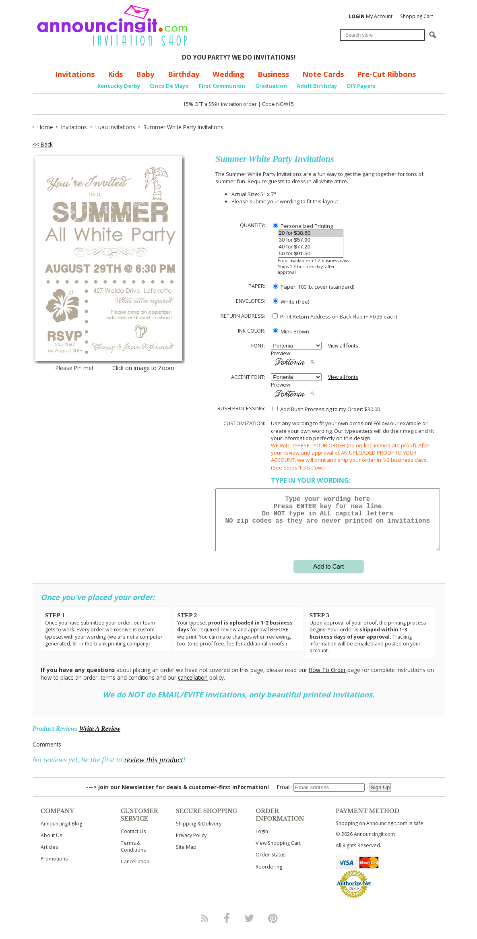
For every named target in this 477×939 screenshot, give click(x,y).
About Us (51, 845)
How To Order (327, 679)
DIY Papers (361, 85)
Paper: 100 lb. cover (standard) (313, 286)
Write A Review (99, 738)
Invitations (75, 74)
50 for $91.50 (310, 253)
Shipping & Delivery (198, 833)
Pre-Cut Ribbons (386, 74)
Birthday (183, 74)
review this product (153, 769)
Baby (145, 74)
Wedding (228, 74)
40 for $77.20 (310, 247)
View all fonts (343, 346)
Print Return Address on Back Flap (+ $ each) (335, 316)
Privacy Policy (191, 845)
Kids (115, 74)
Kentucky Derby (118, 85)
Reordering (269, 876)
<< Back (43, 144)
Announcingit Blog (61, 833)
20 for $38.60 (310, 233)
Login (262, 841)
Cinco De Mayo (169, 85)
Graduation (271, 85)
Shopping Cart (416, 16)
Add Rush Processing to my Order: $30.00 (326, 409)
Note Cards (323, 74)
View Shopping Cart (278, 852)
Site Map (186, 856)
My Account (370, 16)
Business (273, 74)
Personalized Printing (303, 226)
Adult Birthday (317, 85)
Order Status (270, 864)
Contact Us (133, 841)
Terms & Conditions (133, 856)
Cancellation (135, 871)
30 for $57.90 (310, 240)
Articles (49, 856)
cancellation (193, 687)
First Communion (222, 85)
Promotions (54, 868)
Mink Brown (291, 331)
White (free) (291, 301)
